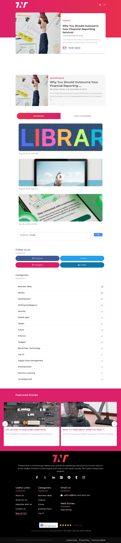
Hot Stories (38, 116)
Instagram (37, 265)
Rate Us (78, 525)
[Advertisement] (61, 63)
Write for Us (21, 500)
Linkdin (82, 265)
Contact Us (21, 509)
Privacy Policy (84, 540)
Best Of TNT (21, 513)
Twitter (82, 258)
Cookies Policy (71, 540)
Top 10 (41, 513)
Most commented (82, 116)
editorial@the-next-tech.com (77, 495)
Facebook (38, 258)
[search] (53, 235)
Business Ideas (45, 495)
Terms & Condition (98, 540)
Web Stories (66, 510)
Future (41, 504)
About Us (20, 495)
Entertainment (45, 509)
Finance (41, 500)
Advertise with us (24, 504)
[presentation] (5, 424)
